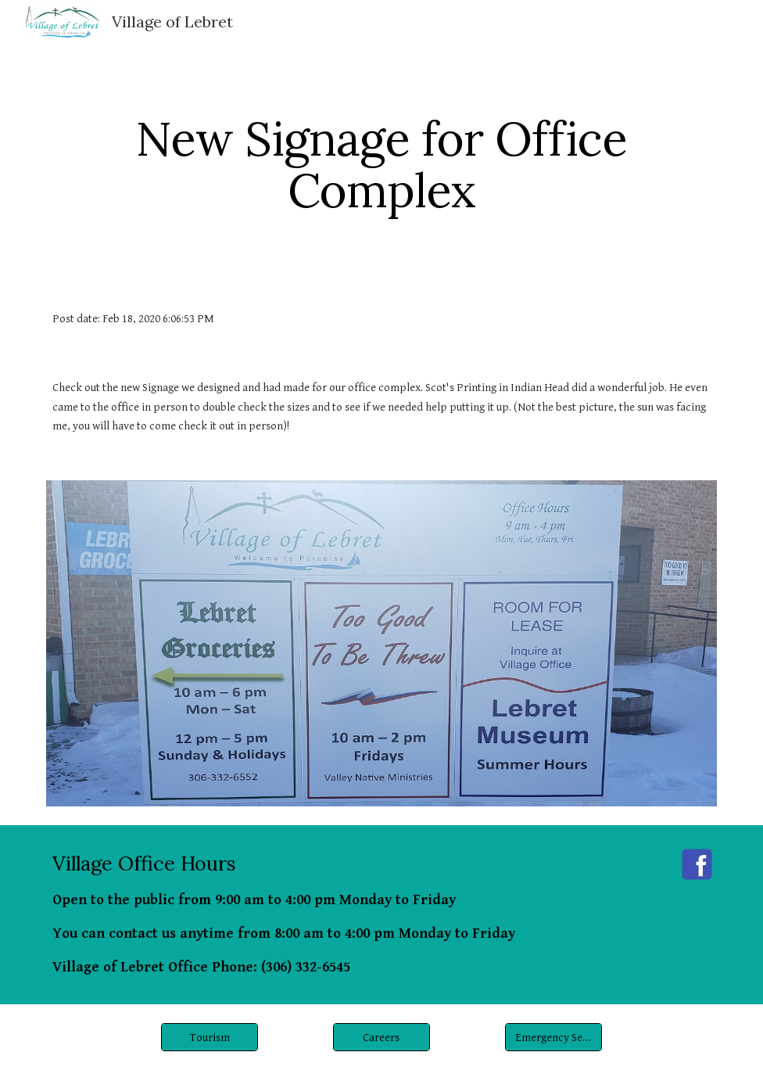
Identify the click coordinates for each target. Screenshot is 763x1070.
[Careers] (382, 1037)
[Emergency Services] (554, 1037)
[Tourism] (210, 1037)
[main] (381, 164)
